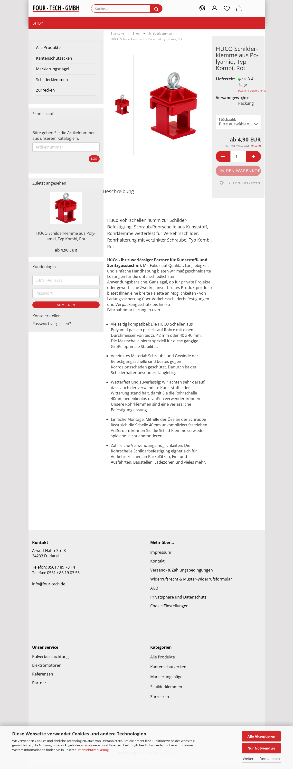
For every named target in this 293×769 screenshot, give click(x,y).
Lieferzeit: (223, 82)
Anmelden (66, 308)
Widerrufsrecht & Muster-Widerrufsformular (191, 582)
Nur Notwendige (261, 748)
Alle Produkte (48, 50)
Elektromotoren (46, 668)
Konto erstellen (46, 318)
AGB (154, 591)
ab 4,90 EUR (66, 253)
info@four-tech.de (48, 587)
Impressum (160, 555)
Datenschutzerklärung (92, 750)
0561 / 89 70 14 (61, 570)
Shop (38, 23)
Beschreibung (118, 194)
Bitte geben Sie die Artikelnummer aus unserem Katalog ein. (63, 138)
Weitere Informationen (261, 758)
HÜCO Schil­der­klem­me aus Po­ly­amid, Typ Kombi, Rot (65, 239)
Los (94, 162)
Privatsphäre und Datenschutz (178, 600)
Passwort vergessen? (51, 326)
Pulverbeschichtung (50, 659)
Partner (39, 685)
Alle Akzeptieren (261, 736)
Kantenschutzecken (54, 61)
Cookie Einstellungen (169, 609)
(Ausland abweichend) (252, 93)
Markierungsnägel (52, 72)
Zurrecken (45, 93)
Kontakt (157, 564)
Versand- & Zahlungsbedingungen (181, 573)
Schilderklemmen (52, 82)
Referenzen (42, 677)
